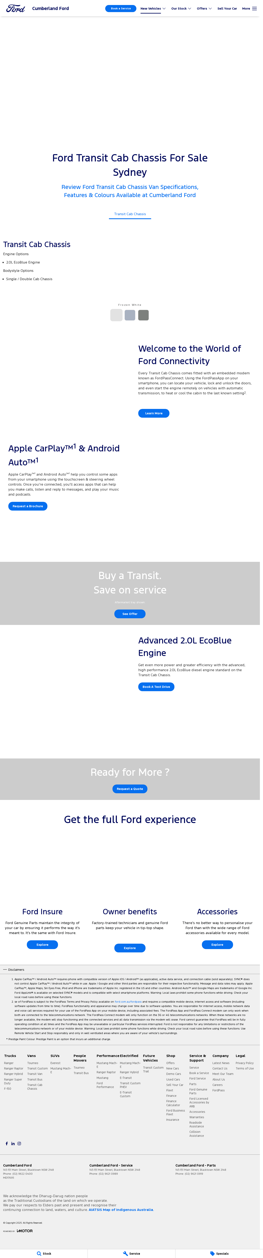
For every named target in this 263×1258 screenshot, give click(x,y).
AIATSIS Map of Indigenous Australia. (121, 1209)
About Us (218, 1079)
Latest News (221, 1063)
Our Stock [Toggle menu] (181, 8)
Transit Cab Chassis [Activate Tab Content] (130, 214)
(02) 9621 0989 (108, 1174)
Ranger (9, 1063)
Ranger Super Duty (13, 1081)
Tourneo (32, 1063)
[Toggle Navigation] (249, 8)
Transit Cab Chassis (34, 1087)
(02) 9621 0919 (194, 1174)
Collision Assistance (196, 1133)
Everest (56, 1063)
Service (194, 1067)
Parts (192, 1084)
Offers (170, 1063)
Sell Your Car (227, 8)
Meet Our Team (222, 1074)
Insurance (172, 1120)
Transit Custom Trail (153, 1069)
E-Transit (126, 1078)
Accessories (197, 1112)
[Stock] (44, 1253)
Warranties (196, 1117)
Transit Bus (34, 1079)
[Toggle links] (17, 1230)
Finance (171, 1096)
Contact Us (219, 1068)
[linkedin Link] (13, 1143)
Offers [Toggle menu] (204, 8)
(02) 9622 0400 (22, 1174)
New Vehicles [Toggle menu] (153, 8)
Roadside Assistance (196, 1124)
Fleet (169, 1090)
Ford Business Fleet (175, 1112)
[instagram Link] (19, 1143)
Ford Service (197, 1078)
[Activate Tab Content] (116, 315)
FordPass (218, 1090)
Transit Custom (37, 1068)
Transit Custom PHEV (130, 1085)
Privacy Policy (245, 1063)
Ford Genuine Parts (198, 1091)
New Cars (172, 1068)
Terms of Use (245, 1068)
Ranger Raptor (13, 1068)
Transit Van (34, 1074)
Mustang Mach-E (61, 1070)
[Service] (131, 1253)
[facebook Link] (6, 1143)
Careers (217, 1085)
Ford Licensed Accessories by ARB (199, 1102)
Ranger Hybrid (13, 1074)
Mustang (102, 1078)
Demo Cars (173, 1074)
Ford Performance (105, 1085)
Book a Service (121, 8)
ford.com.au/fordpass (128, 1001)
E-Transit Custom (126, 1094)
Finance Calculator (173, 1103)
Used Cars (173, 1079)
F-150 (7, 1089)
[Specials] (219, 1253)
